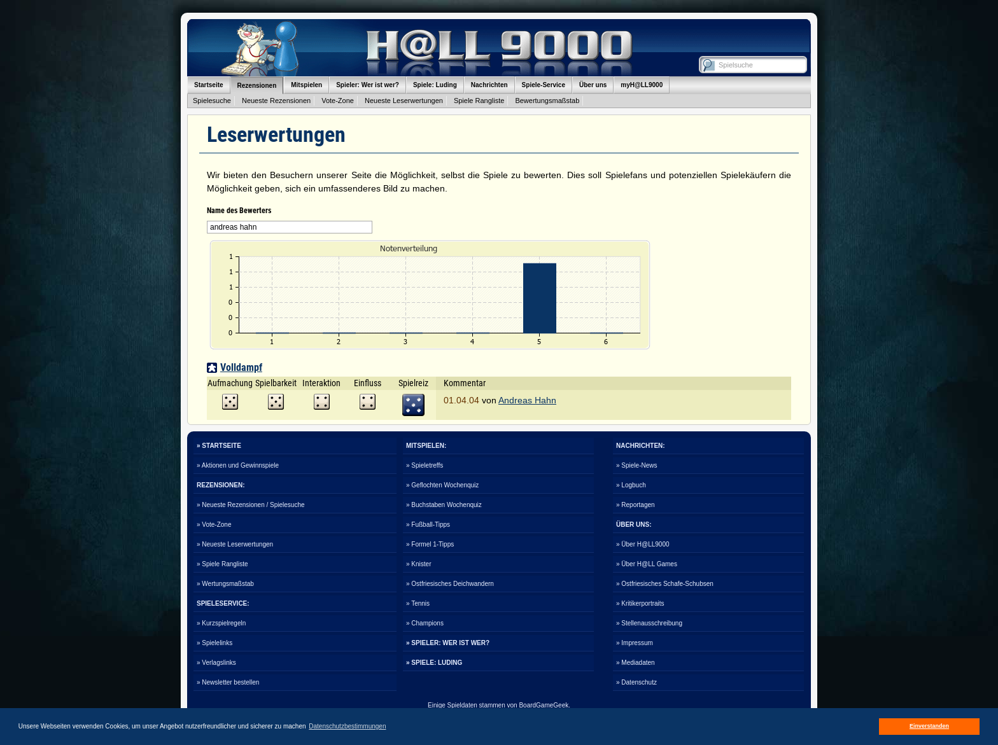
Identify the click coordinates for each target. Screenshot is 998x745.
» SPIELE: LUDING (434, 662)
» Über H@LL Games (646, 563)
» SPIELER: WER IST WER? (447, 642)
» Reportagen (635, 504)
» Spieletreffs (424, 465)
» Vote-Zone (214, 524)
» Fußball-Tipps (428, 524)
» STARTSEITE (219, 445)
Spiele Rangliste (479, 100)
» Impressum (634, 642)
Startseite (208, 84)
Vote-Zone (337, 100)
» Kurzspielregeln (221, 623)
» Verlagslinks (216, 662)
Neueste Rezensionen (276, 100)
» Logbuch (631, 485)
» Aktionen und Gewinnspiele (238, 465)
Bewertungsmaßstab (547, 100)
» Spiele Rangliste (222, 563)
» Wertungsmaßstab (225, 583)
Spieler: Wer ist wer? (367, 84)
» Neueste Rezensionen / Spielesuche (251, 504)
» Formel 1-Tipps (430, 544)
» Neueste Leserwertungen (235, 544)
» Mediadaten (635, 662)
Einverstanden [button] (929, 726)
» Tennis (418, 603)
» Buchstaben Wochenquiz (444, 504)
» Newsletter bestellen (228, 682)
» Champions (425, 623)
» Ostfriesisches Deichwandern (450, 583)
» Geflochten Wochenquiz (442, 485)
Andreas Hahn (527, 400)
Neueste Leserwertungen (404, 100)
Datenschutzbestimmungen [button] (347, 726)
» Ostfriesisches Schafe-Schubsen (664, 583)
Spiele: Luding (435, 84)
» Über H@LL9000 (643, 544)
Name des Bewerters (239, 210)
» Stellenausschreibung (649, 623)
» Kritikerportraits (640, 603)
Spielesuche (212, 100)
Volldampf (241, 367)
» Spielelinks (214, 642)
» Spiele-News (636, 465)
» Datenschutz (636, 682)
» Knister (418, 563)
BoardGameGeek (543, 705)
